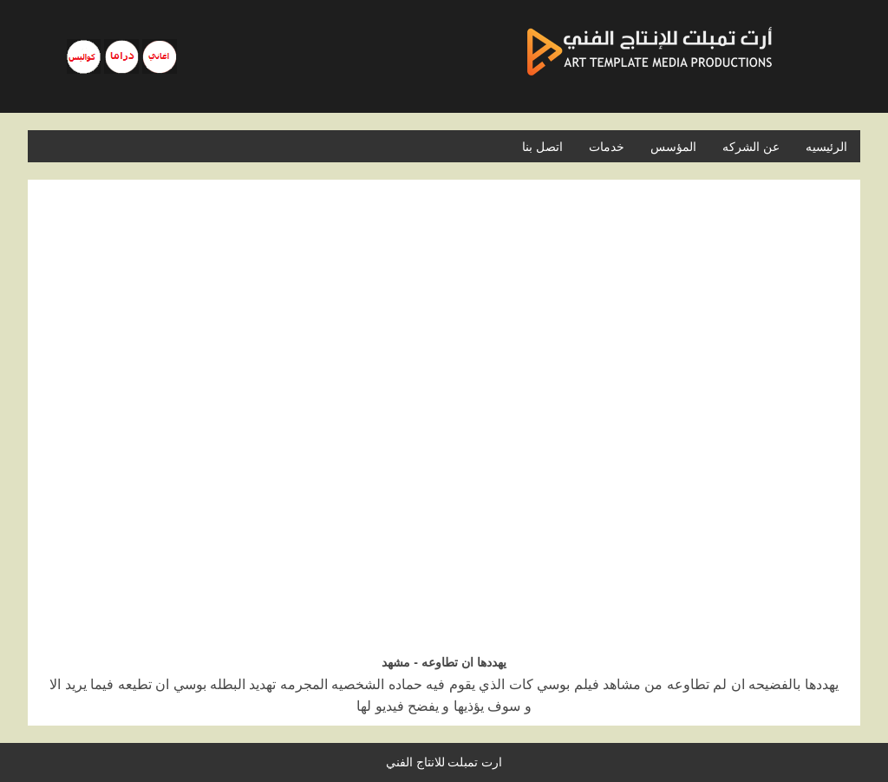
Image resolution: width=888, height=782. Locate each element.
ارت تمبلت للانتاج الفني (444, 762)
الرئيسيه (826, 147)
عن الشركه (751, 147)
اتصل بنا (542, 147)
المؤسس (673, 147)
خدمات (606, 147)
